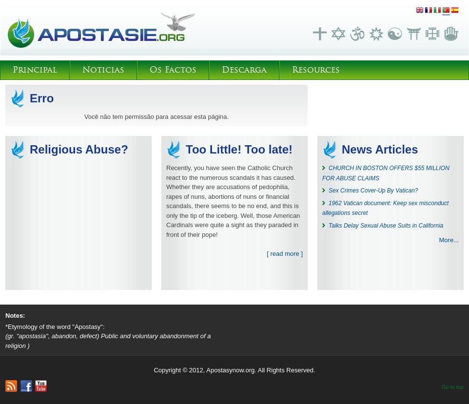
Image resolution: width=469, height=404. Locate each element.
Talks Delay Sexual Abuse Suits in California (386, 225)
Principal (35, 70)
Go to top (453, 387)
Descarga (244, 70)
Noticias (103, 70)
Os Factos (173, 70)
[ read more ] (285, 253)
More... (449, 240)
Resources (316, 70)
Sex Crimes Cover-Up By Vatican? (373, 190)
